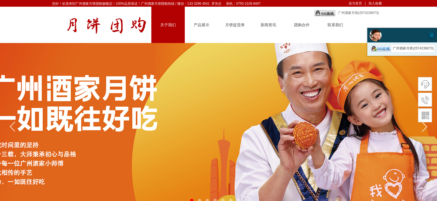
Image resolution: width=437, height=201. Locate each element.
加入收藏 (375, 3)
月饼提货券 (235, 25)
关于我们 (168, 25)
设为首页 (355, 3)
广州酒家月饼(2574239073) (347, 13)
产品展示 (201, 25)
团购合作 (302, 25)
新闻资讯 (268, 25)
